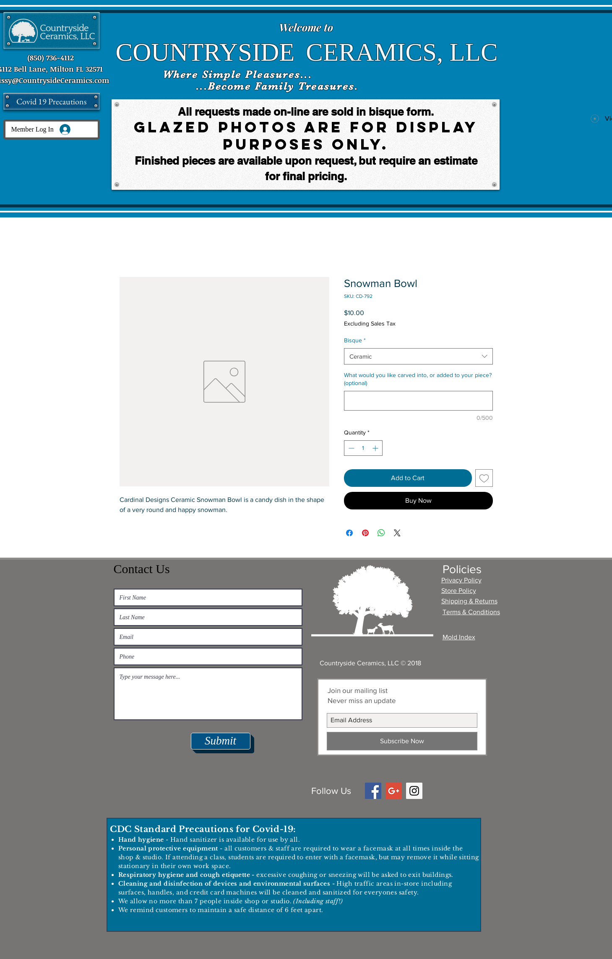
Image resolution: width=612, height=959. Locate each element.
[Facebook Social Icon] (373, 791)
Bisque (355, 340)
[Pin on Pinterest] (365, 533)
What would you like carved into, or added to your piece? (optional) (418, 379)
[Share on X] (397, 533)
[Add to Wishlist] (484, 478)
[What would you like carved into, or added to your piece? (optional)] (418, 401)
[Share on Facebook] (349, 533)
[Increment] (376, 448)
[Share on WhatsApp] (381, 533)
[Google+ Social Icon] (393, 791)
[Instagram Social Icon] (414, 791)
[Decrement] (350, 448)
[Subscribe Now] (402, 741)
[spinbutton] (363, 448)
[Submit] (220, 741)
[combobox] (418, 356)
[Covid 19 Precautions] (51, 101)
